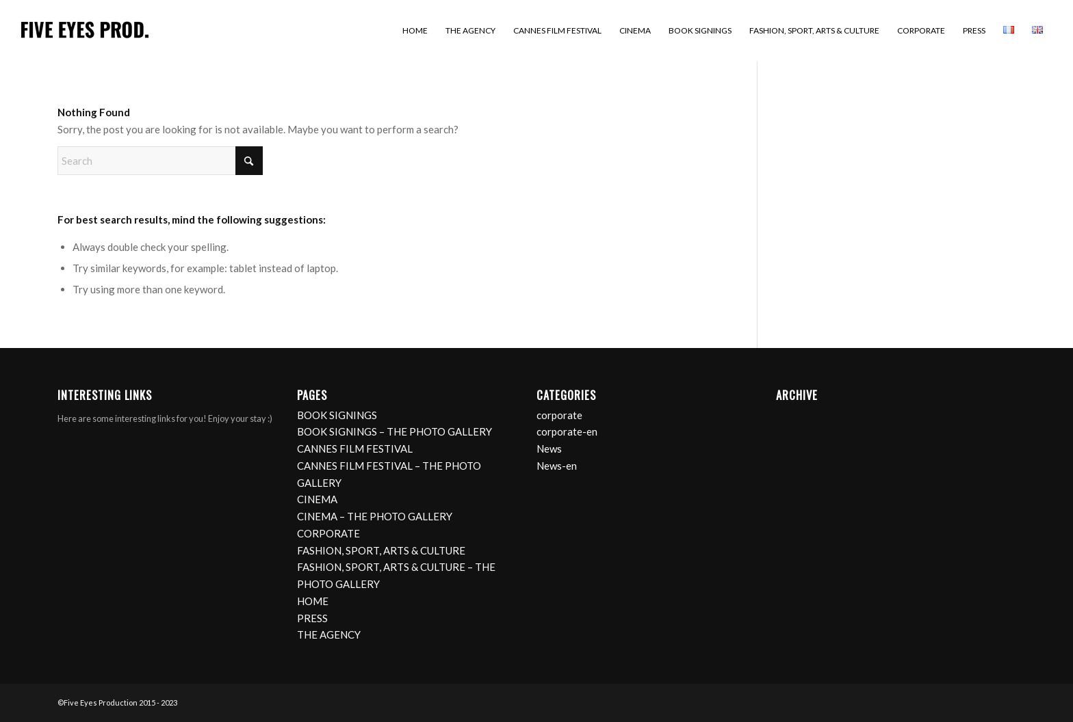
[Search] (160, 160)
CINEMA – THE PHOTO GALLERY (374, 516)
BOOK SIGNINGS (337, 415)
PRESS (312, 618)
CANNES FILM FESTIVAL (355, 448)
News (549, 448)
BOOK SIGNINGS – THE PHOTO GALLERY (394, 431)
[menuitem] (415, 31)
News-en (556, 465)
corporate (559, 415)
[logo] (84, 31)
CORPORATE (328, 533)
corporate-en (566, 431)
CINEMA (317, 499)
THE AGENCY (329, 634)
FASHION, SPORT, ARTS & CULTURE (381, 550)
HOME (312, 601)
